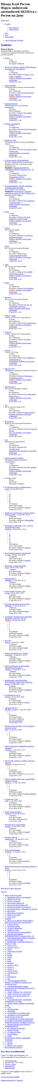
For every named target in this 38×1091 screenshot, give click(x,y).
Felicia (7, 246)
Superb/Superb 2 (10, 387)
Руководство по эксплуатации (15, 824)
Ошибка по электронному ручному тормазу (20, 513)
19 (10, 494)
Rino (6, 730)
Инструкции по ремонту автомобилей (18, 553)
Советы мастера (10, 85)
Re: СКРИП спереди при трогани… (20, 273)
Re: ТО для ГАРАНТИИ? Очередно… (20, 306)
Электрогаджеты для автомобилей (16, 160)
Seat (6, 440)
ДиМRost (12, 78)
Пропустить (5, 20)
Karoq (7, 211)
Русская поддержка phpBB (10, 1077)
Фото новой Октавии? (12, 850)
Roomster (8, 297)
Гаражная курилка (11, 104)
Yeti (6, 405)
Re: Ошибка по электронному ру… (22, 358)
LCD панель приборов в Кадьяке (21, 236)
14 (10, 542)
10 (10, 535)
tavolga (7, 593)
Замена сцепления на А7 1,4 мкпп (16, 653)
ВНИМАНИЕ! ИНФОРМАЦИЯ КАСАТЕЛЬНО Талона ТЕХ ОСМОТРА (18, 681)
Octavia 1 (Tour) (10, 316)
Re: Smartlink (28, 288)
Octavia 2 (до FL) (11, 195)
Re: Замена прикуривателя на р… (20, 114)
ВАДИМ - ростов (11, 710)
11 (9, 537)
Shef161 (7, 697)
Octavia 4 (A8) (10, 368)
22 (10, 500)
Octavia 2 (8, 332)
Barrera (7, 642)
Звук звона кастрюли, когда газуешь (17, 604)
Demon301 (8, 655)
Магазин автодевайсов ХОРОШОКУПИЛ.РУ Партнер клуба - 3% (19, 168)
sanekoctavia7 (9, 839)
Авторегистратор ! (11, 708)
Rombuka (12, 414)
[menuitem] (13, 28)
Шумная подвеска (11, 837)
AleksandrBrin (13, 361)
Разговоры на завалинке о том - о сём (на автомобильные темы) (19, 526)
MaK (26, 648)
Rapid (7, 283)
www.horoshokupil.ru (16, 721)
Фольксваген (9, 421)
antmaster (27, 560)
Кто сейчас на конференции (13, 1051)
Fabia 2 (19, 195)
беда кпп (8, 640)
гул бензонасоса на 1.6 (12, 695)
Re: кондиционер (30, 323)
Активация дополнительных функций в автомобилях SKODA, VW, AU (18, 617)
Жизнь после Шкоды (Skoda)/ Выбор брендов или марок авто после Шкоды (20, 68)
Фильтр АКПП (29, 412)
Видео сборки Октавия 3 (13, 812)
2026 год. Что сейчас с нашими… (21, 75)
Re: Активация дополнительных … (21, 201)
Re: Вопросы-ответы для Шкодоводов (18, 487)
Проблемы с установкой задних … (21, 377)
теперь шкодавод (30, 794)
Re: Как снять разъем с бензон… (21, 94)
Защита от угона (10, 140)
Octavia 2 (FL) (30, 193)
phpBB (16, 1071)
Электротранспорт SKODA (14, 458)
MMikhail (8, 580)
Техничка (6, 44)
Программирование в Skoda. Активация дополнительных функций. (18, 187)
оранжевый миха (14, 451)
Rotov (7, 568)
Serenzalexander (10, 515)
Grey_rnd (12, 433)
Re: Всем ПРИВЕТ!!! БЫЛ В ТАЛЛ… (20, 218)
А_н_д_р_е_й (29, 774)
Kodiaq (7, 228)
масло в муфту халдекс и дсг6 (15, 591)
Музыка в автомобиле (12, 124)
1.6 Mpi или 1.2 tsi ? (11, 799)
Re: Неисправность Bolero (18, 176)
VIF (25, 819)
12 (10, 538)
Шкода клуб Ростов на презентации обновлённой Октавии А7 (17, 667)
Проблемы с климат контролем (15, 566)
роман (7, 489)
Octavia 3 (8, 350)
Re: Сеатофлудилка (18, 448)
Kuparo (7, 684)
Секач (26, 845)
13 (10, 540)
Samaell (7, 826)
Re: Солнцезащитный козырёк (18, 254)
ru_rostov (8, 555)
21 (10, 498)
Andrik (11, 204)
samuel (11, 153)
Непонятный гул (10, 578)
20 (10, 496)
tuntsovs (27, 861)
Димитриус (28, 690)
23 (10, 502)
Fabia (7, 264)
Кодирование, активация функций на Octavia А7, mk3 (18, 192)
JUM (6, 801)
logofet (26, 611)
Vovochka (27, 675)
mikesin (11, 308)
